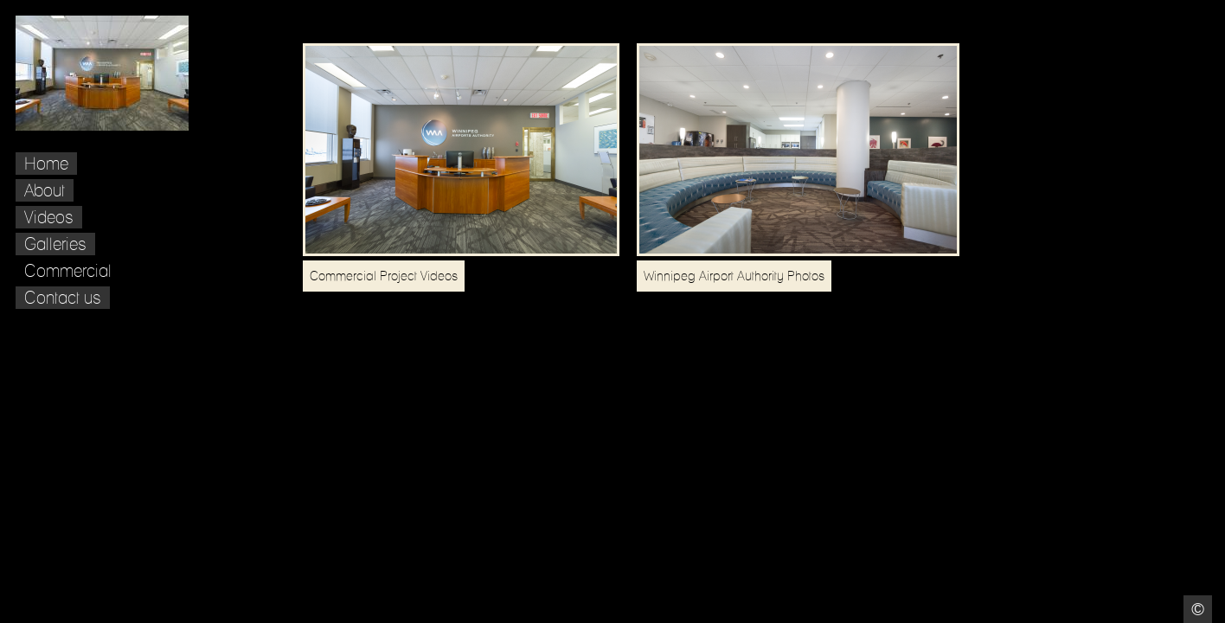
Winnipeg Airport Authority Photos (734, 276)
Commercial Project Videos (384, 276)
